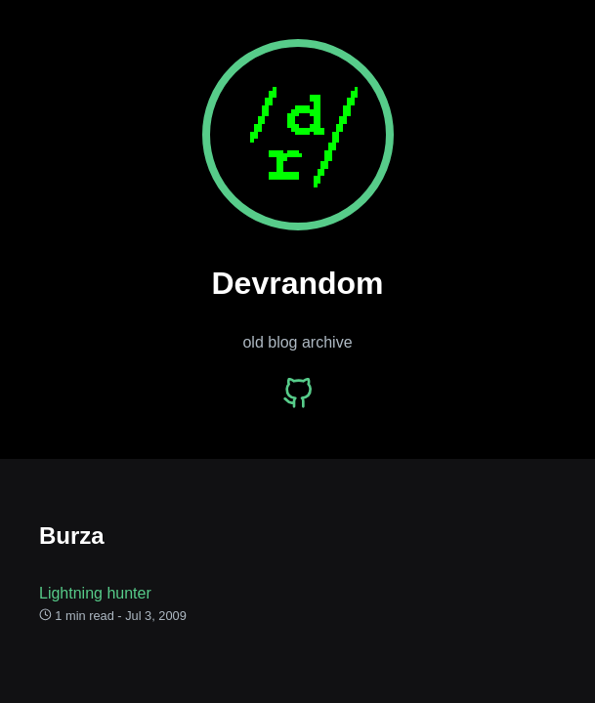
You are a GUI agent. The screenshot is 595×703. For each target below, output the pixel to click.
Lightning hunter (95, 593)
